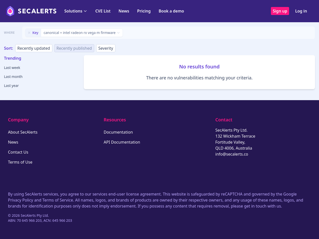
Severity (105, 48)
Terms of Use (20, 162)
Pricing (144, 11)
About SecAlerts (22, 132)
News (123, 11)
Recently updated (33, 48)
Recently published (74, 48)
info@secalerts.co (231, 154)
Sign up (280, 11)
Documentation (118, 132)
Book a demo (171, 11)
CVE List (102, 11)
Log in (301, 11)
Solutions (75, 11)
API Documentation (122, 142)
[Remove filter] (29, 32)
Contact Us (18, 152)
